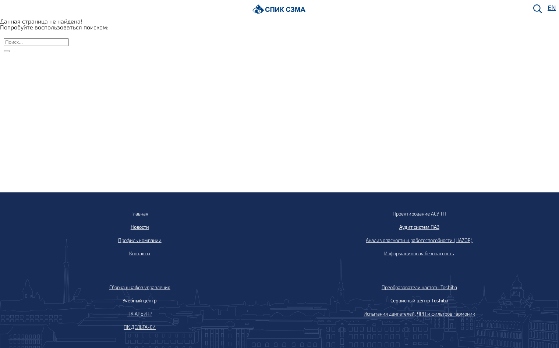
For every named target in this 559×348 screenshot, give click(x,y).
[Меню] (8, 9)
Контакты (139, 253)
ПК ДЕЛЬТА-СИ (140, 327)
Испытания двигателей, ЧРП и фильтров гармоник (419, 314)
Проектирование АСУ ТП (419, 214)
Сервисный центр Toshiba (419, 300)
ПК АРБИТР (139, 314)
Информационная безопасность (419, 253)
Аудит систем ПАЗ (419, 227)
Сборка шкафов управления (139, 287)
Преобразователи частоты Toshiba (419, 287)
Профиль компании (140, 240)
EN (551, 7)
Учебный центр (140, 300)
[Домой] (279, 9)
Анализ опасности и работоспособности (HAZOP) (419, 240)
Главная (139, 214)
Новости (140, 227)
